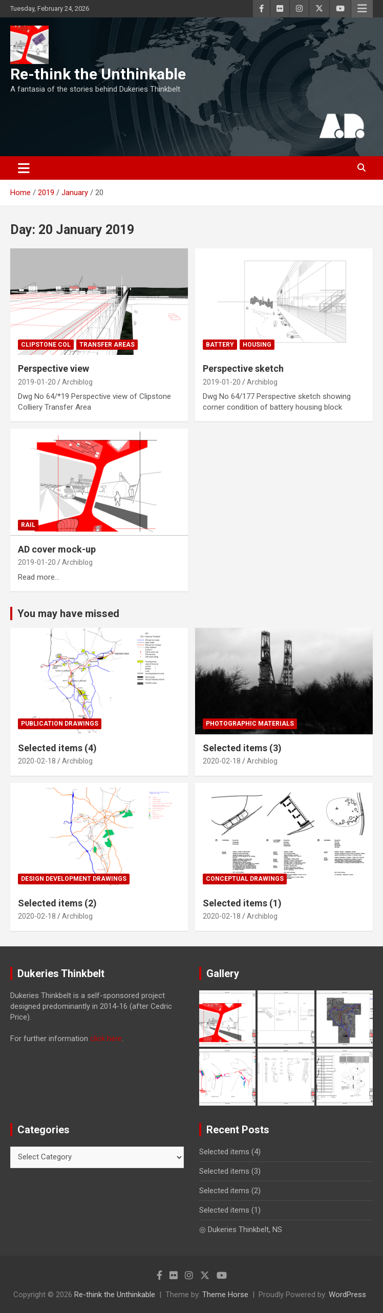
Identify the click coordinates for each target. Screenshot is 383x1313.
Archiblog (77, 382)
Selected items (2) (57, 903)
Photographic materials (250, 723)
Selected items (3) (242, 748)
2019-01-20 (37, 382)
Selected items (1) (242, 903)
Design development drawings (73, 878)
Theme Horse (225, 1294)
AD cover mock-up (57, 549)
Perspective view (53, 368)
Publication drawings (59, 723)
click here (106, 1038)
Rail (28, 524)
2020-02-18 (37, 761)
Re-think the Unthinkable (98, 74)
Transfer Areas (107, 344)
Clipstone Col (46, 344)
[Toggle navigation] (23, 168)
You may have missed (68, 613)
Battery (220, 344)
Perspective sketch (243, 368)
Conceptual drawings (245, 878)
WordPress (347, 1294)
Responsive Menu (362, 8)
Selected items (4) (57, 748)
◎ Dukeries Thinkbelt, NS (240, 1229)
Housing (257, 344)
